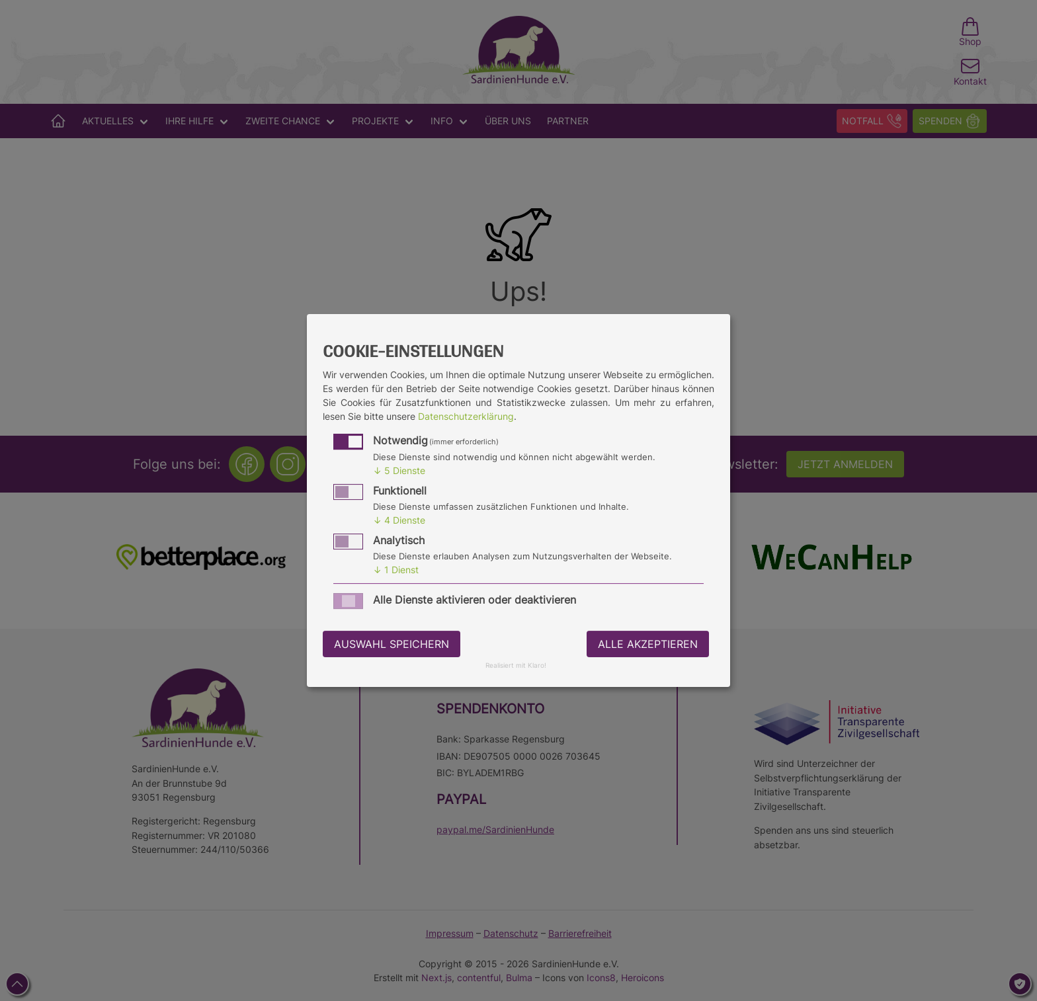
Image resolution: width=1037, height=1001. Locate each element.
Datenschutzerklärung (466, 416)
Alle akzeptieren (648, 644)
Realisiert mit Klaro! (515, 666)
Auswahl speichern (391, 644)
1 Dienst (396, 569)
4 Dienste (399, 520)
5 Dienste (399, 470)
